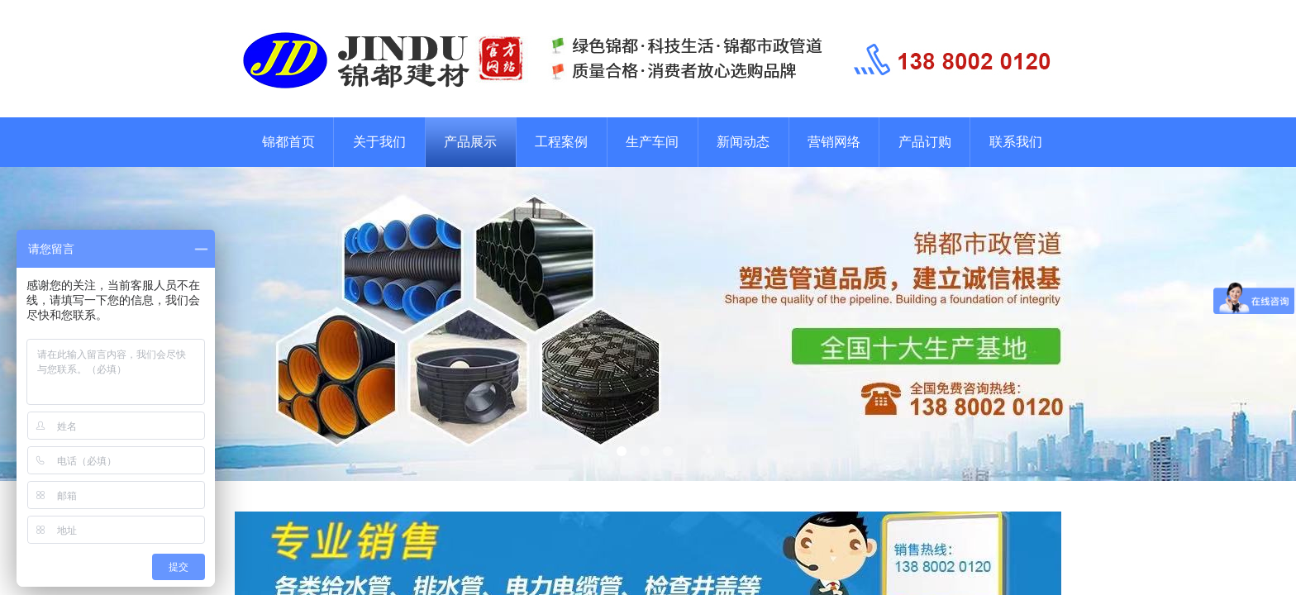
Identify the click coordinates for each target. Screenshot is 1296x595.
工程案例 (561, 142)
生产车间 (652, 142)
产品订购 (924, 142)
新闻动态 (743, 142)
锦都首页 (288, 142)
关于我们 (379, 142)
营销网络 (834, 142)
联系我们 (1015, 142)
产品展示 (470, 142)
